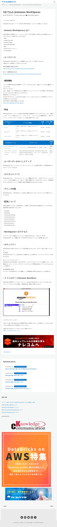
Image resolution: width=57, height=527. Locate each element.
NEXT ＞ (52, 506)
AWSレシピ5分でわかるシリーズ (11, 330)
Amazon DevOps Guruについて (10, 412)
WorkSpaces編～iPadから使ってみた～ (14, 382)
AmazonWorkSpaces (33, 15)
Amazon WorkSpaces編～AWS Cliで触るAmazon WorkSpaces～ (21, 369)
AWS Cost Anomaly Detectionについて (12, 410)
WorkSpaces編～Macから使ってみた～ (14, 375)
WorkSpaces (7, 352)
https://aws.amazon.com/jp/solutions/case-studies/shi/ (19, 68)
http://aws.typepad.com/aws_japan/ (13, 103)
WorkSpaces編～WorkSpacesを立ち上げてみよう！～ (18, 388)
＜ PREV (5, 506)
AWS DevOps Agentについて (9, 405)
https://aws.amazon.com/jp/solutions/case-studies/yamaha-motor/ (22, 74)
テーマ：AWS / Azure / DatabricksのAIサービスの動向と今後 (18, 402)
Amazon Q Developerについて (10, 407)
